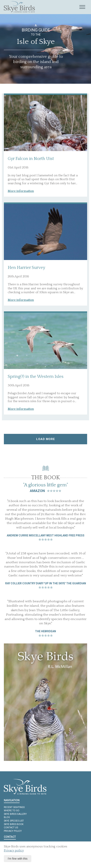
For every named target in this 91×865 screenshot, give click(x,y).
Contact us (11, 827)
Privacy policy (13, 831)
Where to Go (11, 810)
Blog (7, 817)
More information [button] (21, 191)
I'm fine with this (17, 858)
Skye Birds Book (13, 824)
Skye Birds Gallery (15, 814)
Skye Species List (14, 820)
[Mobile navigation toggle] (82, 7)
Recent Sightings (14, 807)
